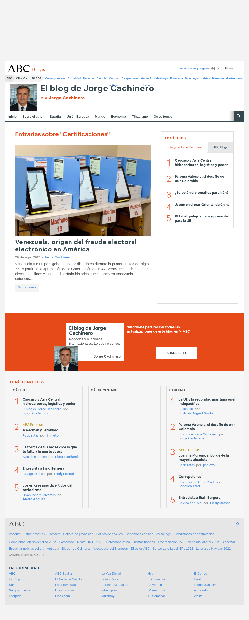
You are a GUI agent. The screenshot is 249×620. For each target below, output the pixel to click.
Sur (11, 584)
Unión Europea (78, 116)
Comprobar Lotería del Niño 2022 (32, 542)
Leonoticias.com (205, 584)
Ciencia (101, 78)
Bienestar (218, 78)
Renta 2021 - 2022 (90, 542)
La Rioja (15, 579)
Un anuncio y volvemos (39, 495)
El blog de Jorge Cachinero (97, 88)
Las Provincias (65, 584)
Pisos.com (62, 596)
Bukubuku (186, 409)
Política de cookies (109, 534)
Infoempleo (109, 590)
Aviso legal (163, 534)
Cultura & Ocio (114, 79)
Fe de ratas (30, 435)
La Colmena (81, 548)
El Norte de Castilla (68, 579)
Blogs (36, 78)
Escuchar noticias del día (26, 548)
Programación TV (170, 542)
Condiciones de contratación (194, 534)
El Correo (200, 573)
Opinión (21, 78)
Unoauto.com (64, 590)
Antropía (53, 548)
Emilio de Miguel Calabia (196, 413)
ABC (9, 78)
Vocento (14, 534)
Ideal (197, 579)
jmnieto (53, 435)
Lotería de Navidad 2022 (213, 548)
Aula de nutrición (35, 457)
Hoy (150, 573)
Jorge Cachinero (57, 257)
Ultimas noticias (144, 542)
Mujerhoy (107, 596)
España (55, 116)
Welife (198, 596)
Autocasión (201, 590)
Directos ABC (140, 548)
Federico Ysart (189, 486)
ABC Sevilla (63, 573)
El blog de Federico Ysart (196, 482)
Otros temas (163, 116)
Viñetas (205, 78)
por (63, 98)
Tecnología (192, 78)
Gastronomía (234, 78)
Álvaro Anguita (34, 499)
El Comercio (156, 579)
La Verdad (155, 584)
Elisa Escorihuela (67, 457)
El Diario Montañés (114, 584)
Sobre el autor (33, 116)
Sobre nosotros (34, 534)
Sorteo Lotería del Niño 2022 (173, 548)
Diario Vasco (110, 579)
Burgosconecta (19, 590)
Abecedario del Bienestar (110, 548)
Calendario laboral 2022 (202, 542)
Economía (176, 78)
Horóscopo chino (118, 542)
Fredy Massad (64, 474)
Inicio (12, 116)
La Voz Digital (111, 573)
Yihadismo (140, 116)
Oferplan (15, 596)
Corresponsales (55, 78)
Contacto (54, 534)
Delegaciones (130, 78)
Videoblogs (161, 78)
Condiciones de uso (139, 534)
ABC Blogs (220, 147)
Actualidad (74, 78)
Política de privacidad (78, 534)
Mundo (100, 116)
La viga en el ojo (34, 474)
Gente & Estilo (146, 79)
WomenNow (156, 590)
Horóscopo (66, 542)
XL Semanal (156, 596)
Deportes (89, 78)
